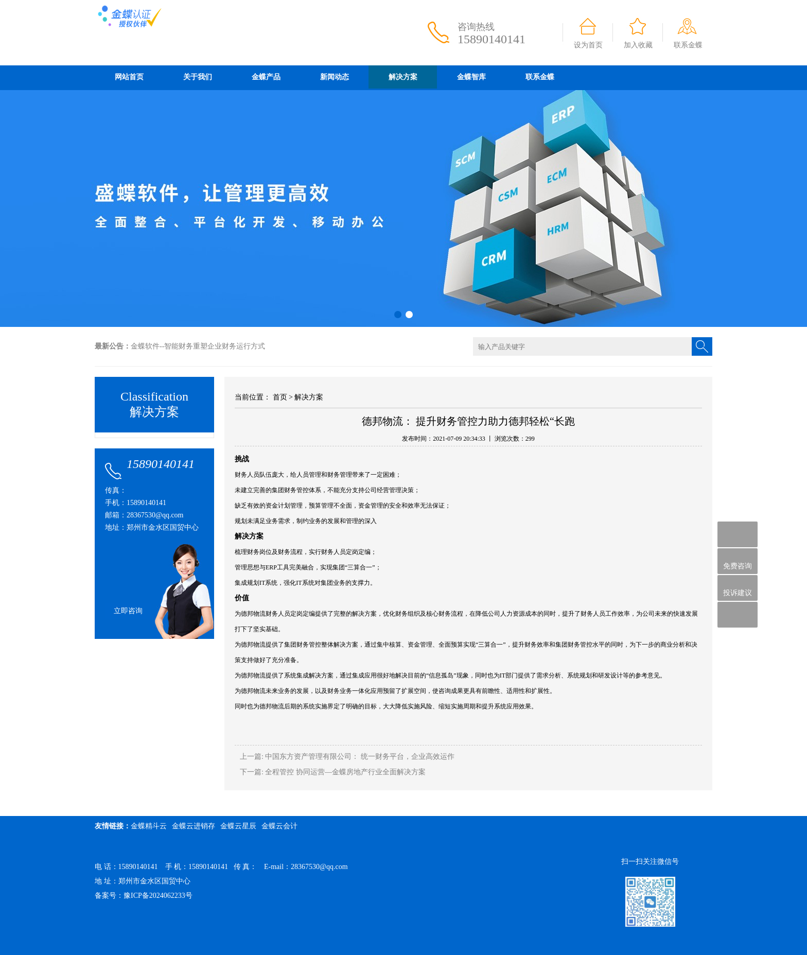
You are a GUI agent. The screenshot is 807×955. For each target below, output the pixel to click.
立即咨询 (128, 611)
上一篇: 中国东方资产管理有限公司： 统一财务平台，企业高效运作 (347, 756)
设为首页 (588, 45)
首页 (280, 397)
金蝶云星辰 (238, 826)
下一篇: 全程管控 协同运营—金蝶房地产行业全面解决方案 (333, 772)
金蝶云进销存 (193, 826)
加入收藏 (638, 45)
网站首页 (129, 77)
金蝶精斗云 (149, 826)
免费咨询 (737, 561)
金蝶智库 (471, 77)
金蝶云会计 (279, 826)
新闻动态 (334, 77)
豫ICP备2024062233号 (158, 895)
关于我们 (197, 77)
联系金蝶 (688, 45)
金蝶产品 (266, 77)
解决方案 (403, 77)
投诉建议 (737, 588)
